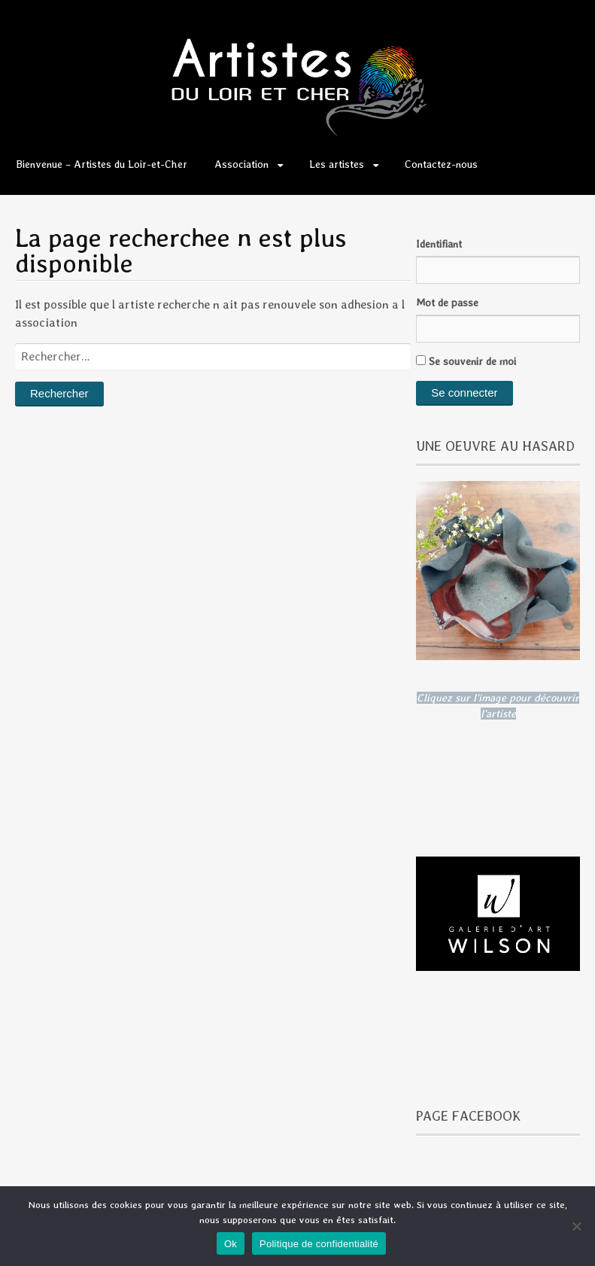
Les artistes (336, 164)
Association (241, 164)
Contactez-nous (441, 164)
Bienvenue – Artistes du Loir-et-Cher (101, 164)
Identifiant (439, 244)
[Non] (576, 1226)
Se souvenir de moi (466, 361)
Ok (230, 1243)
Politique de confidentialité (319, 1243)
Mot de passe (447, 303)
